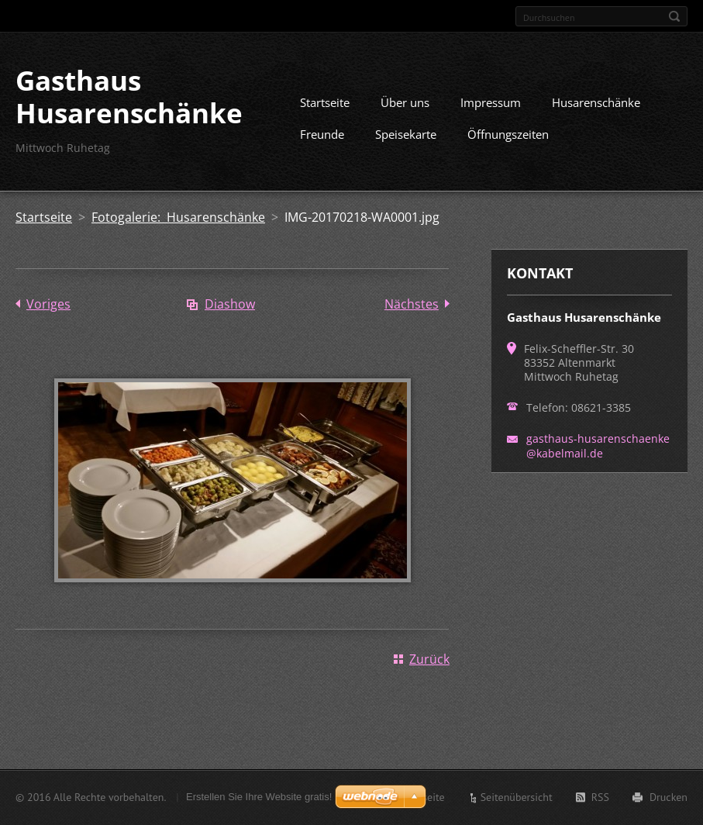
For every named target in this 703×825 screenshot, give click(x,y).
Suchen (674, 16)
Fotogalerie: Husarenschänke (178, 217)
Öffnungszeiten (508, 134)
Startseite (325, 102)
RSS (600, 797)
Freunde (322, 134)
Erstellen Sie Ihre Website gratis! (259, 797)
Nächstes (411, 303)
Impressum (490, 102)
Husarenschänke (596, 102)
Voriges (48, 303)
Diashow (230, 303)
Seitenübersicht (517, 797)
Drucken (668, 797)
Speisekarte (405, 134)
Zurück (429, 659)
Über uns (405, 102)
